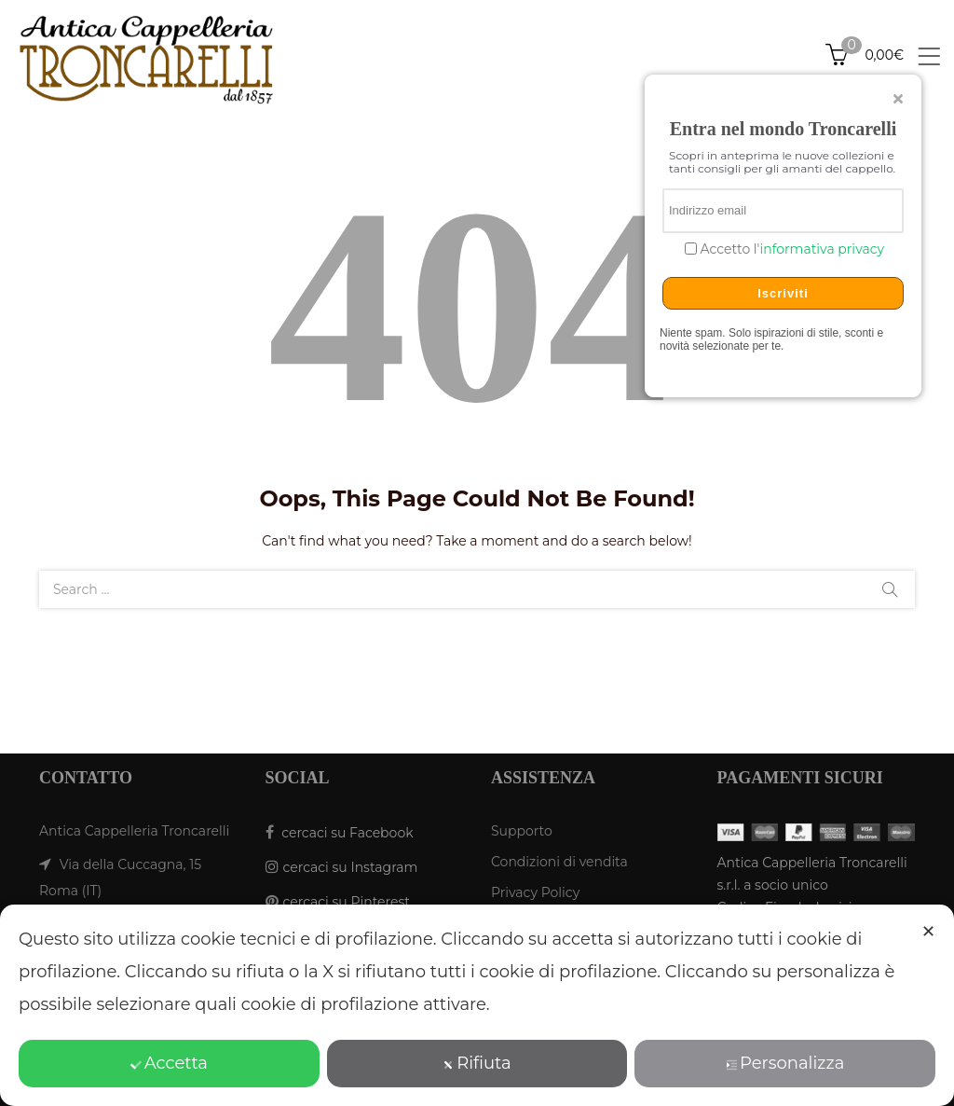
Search (889, 589)
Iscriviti (783, 293)
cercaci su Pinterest (346, 901)
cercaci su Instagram (350, 867)
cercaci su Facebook (347, 832)
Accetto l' (790, 249)
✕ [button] (928, 931)
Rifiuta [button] (477, 1063)
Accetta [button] (169, 1063)
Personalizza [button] (785, 1063)
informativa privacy (821, 249)
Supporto (521, 831)
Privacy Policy (535, 892)
